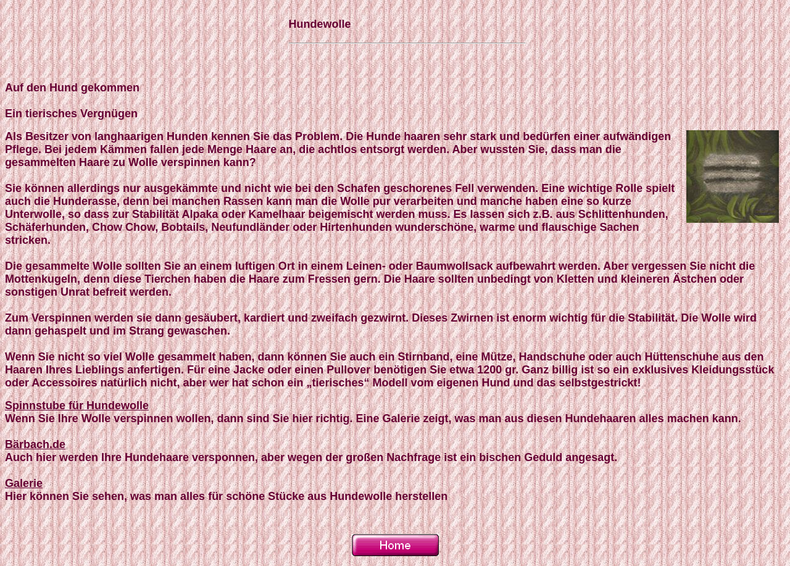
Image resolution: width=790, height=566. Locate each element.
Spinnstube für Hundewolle (77, 405)
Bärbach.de (35, 444)
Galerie (24, 483)
